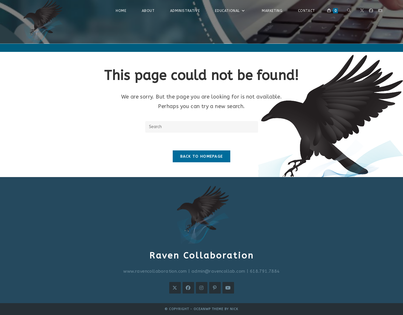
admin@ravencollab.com (218, 271)
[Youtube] (228, 288)
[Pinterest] (215, 288)
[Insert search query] (201, 127)
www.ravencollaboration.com (155, 271)
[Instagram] (201, 288)
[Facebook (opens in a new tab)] (371, 10)
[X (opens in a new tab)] (362, 10)
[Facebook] (188, 288)
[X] (175, 288)
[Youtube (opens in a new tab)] (380, 10)
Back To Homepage (201, 156)
